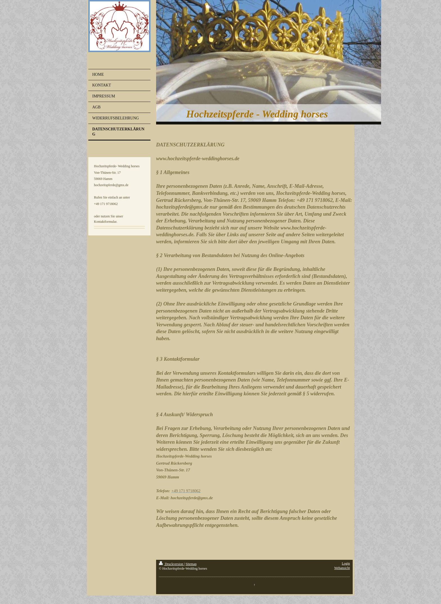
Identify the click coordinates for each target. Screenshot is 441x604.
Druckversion (171, 564)
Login (346, 563)
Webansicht (342, 568)
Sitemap (191, 564)
